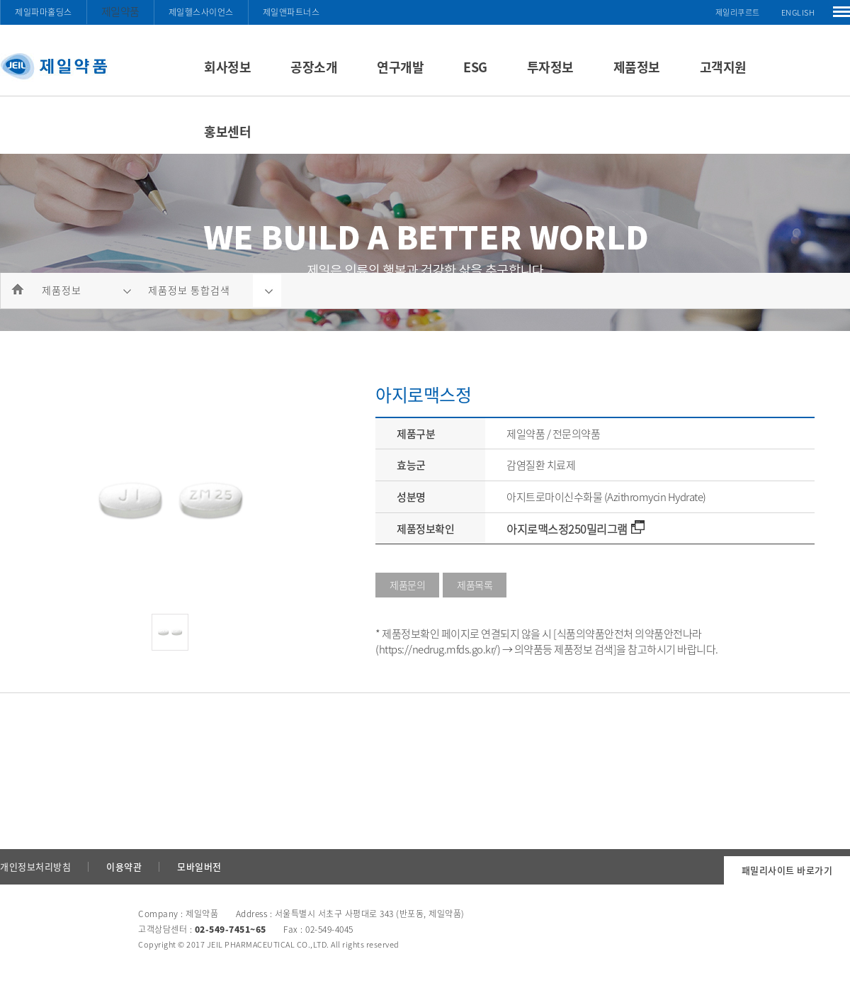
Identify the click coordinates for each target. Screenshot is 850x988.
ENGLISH (798, 12)
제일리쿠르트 (737, 12)
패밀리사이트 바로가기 (787, 870)
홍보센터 (227, 131)
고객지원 (723, 67)
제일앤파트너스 (291, 12)
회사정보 (227, 67)
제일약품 (120, 11)
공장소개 (313, 67)
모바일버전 (199, 866)
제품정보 (636, 67)
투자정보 (550, 67)
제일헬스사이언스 (201, 12)
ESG (475, 67)
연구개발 (400, 67)
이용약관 (124, 866)
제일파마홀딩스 (43, 12)
